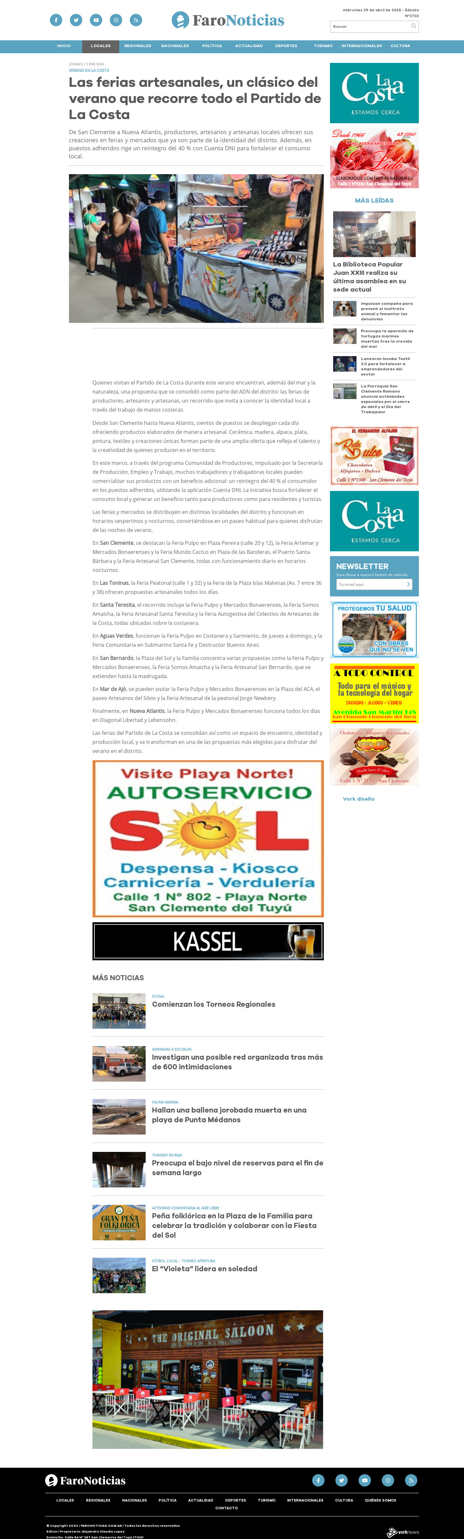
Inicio (64, 46)
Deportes (286, 46)
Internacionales (362, 46)
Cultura (400, 46)
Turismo (323, 46)
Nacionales (175, 46)
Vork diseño (359, 799)
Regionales (137, 46)
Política (212, 46)
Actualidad (249, 46)
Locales (101, 46)
